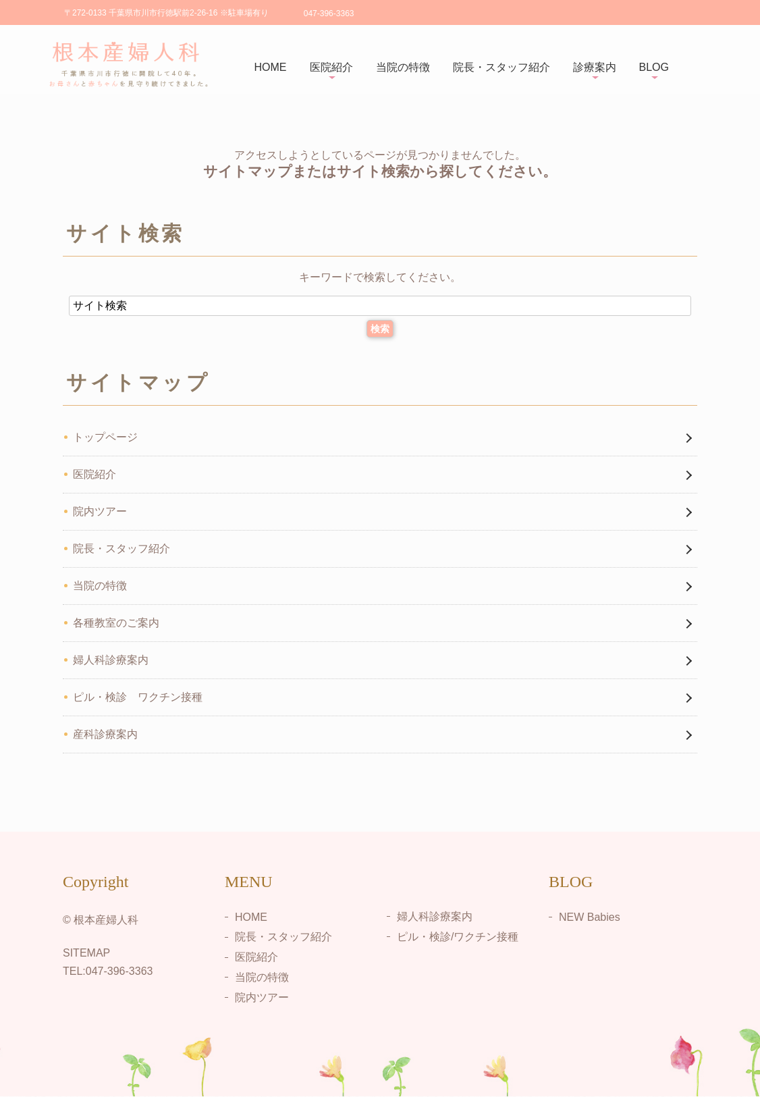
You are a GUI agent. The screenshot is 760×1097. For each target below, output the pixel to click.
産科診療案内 (105, 734)
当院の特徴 (403, 67)
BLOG (654, 67)
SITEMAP (86, 953)
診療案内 (594, 67)
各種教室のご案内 (116, 622)
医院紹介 (331, 67)
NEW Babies (589, 916)
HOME (270, 67)
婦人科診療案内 (110, 660)
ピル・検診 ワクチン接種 (137, 697)
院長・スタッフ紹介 (501, 67)
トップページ (105, 437)
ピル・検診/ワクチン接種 (457, 936)
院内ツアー (100, 511)
